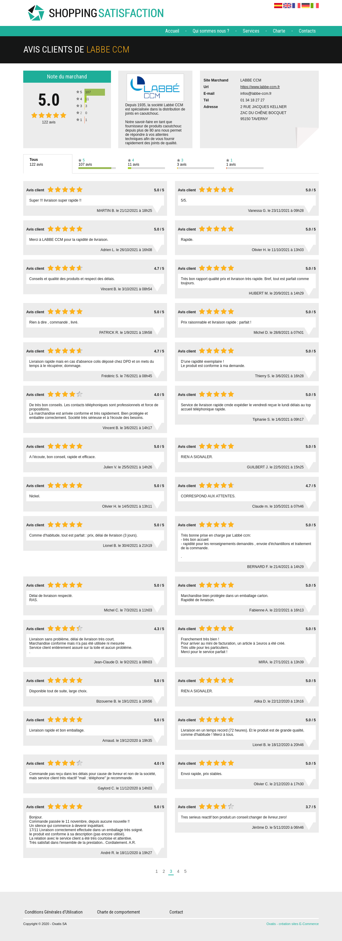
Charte (279, 31)
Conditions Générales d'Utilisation (54, 912)
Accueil (172, 31)
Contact (176, 912)
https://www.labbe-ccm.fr (260, 87)
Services (251, 31)
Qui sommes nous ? (211, 31)
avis (48, 122)
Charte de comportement (118, 912)
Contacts (307, 31)
